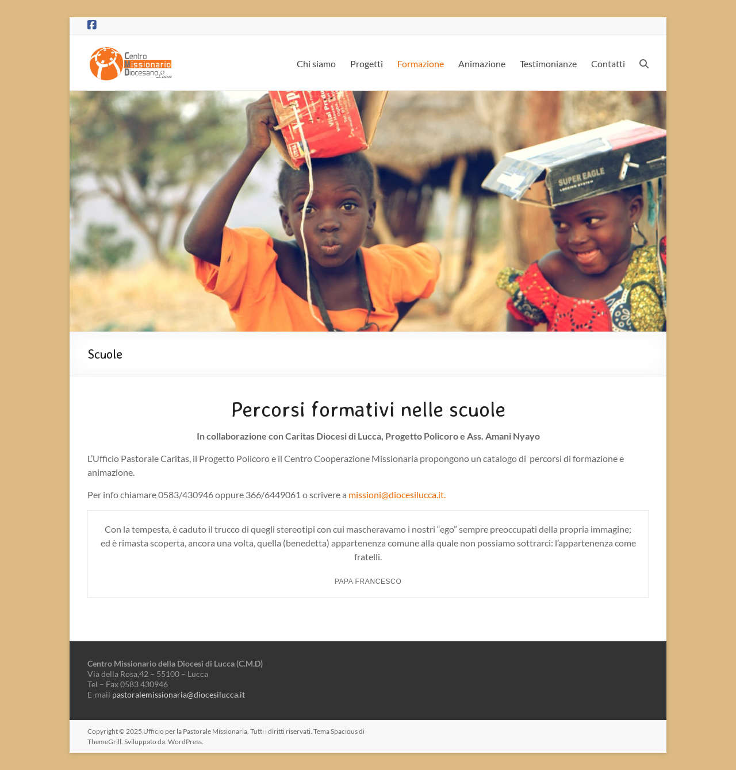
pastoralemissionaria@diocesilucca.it (178, 694)
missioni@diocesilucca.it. (397, 494)
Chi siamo (316, 63)
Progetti (366, 63)
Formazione (420, 63)
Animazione (481, 63)
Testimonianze (548, 63)
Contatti (608, 63)
